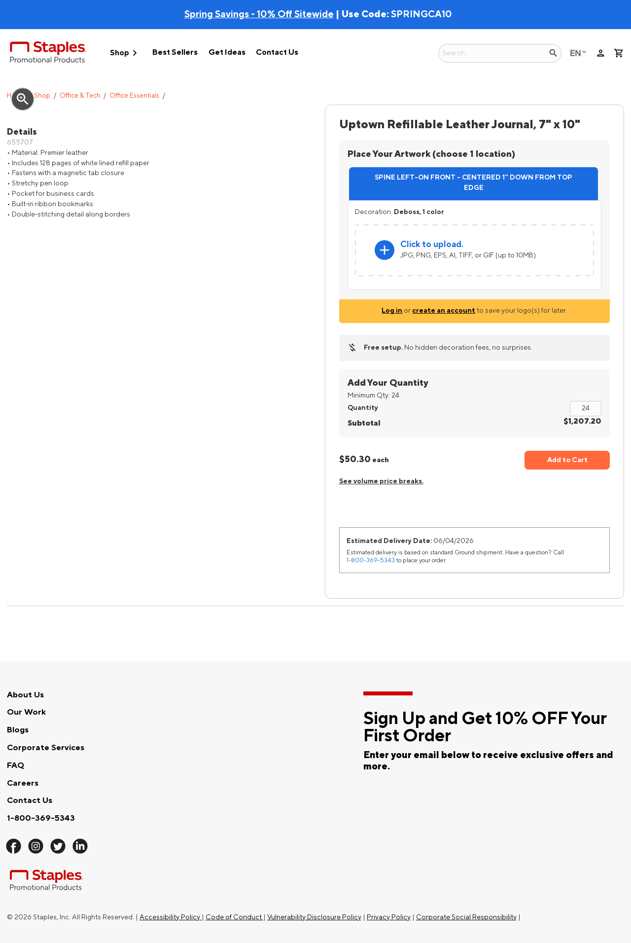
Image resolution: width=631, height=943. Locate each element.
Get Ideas (227, 52)
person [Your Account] (601, 53)
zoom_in (23, 99)
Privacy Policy (389, 917)
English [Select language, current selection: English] (575, 53)
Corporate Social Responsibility (466, 917)
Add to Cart (567, 460)
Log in (392, 310)
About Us (25, 694)
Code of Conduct (234, 917)
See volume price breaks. (381, 481)
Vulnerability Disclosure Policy (314, 917)
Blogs (18, 729)
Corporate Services (45, 747)
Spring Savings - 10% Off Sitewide (259, 14)
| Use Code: (287, 14)
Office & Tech (80, 95)
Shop (125, 53)
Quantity (363, 407)
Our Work (26, 712)
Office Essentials (134, 95)
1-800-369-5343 (371, 560)
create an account (443, 310)
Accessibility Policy (171, 917)
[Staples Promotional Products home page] (48, 54)
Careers (22, 783)
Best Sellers (175, 52)
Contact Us (277, 52)
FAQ (15, 765)
